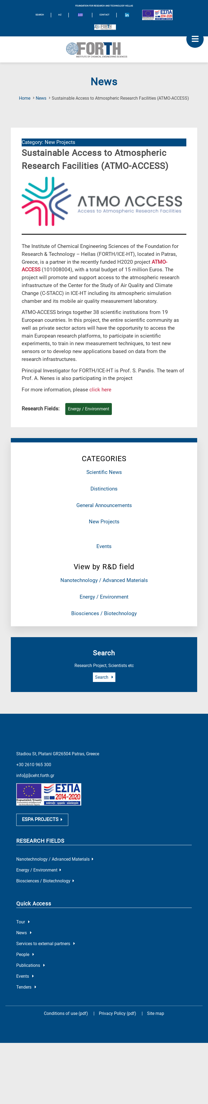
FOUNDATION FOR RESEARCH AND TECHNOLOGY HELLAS (104, 6)
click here (100, 389)
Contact (104, 15)
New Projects (104, 521)
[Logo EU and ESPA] (157, 15)
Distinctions (104, 489)
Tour (23, 921)
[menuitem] (80, 15)
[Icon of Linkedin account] (127, 15)
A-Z (59, 15)
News (41, 98)
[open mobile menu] (195, 39)
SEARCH (39, 15)
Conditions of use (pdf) (66, 1013)
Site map (155, 1013)
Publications (30, 965)
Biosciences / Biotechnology (104, 613)
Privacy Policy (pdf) (118, 1013)
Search (104, 677)
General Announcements (104, 505)
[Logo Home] (104, 49)
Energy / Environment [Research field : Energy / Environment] (88, 408)
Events (104, 546)
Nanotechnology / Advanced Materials (104, 580)
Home (24, 98)
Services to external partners (45, 943)
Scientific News (104, 472)
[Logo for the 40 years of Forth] (105, 27)
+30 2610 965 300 (33, 764)
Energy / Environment (104, 597)
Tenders (26, 987)
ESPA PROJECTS (42, 819)
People (25, 954)
